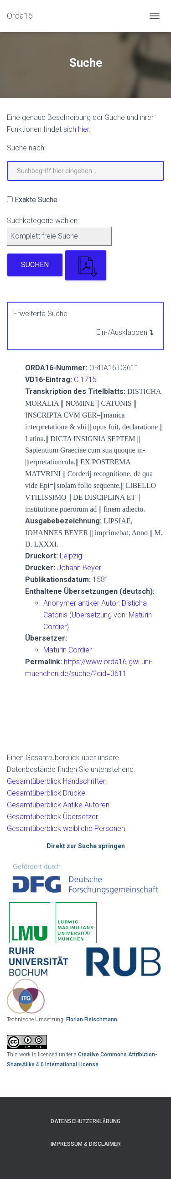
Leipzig (71, 556)
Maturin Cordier (67, 650)
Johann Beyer (79, 567)
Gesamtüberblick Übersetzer (52, 816)
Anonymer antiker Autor (81, 603)
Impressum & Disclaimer (86, 1144)
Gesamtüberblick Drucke (46, 793)
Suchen (35, 264)
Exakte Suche (36, 199)
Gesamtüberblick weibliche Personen (66, 828)
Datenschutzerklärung (85, 1121)
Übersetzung (92, 615)
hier (83, 129)
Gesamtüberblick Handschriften (57, 781)
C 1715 (85, 379)
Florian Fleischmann (91, 1019)
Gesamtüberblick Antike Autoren (58, 805)
